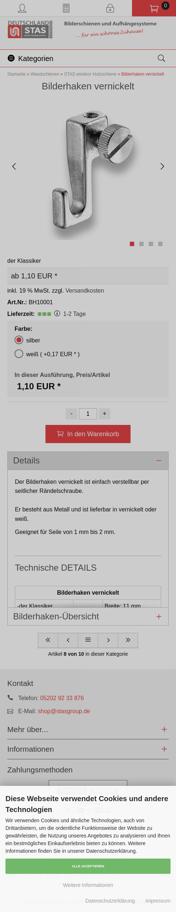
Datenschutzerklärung (110, 901)
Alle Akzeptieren (88, 866)
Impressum (158, 901)
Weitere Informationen (88, 885)
